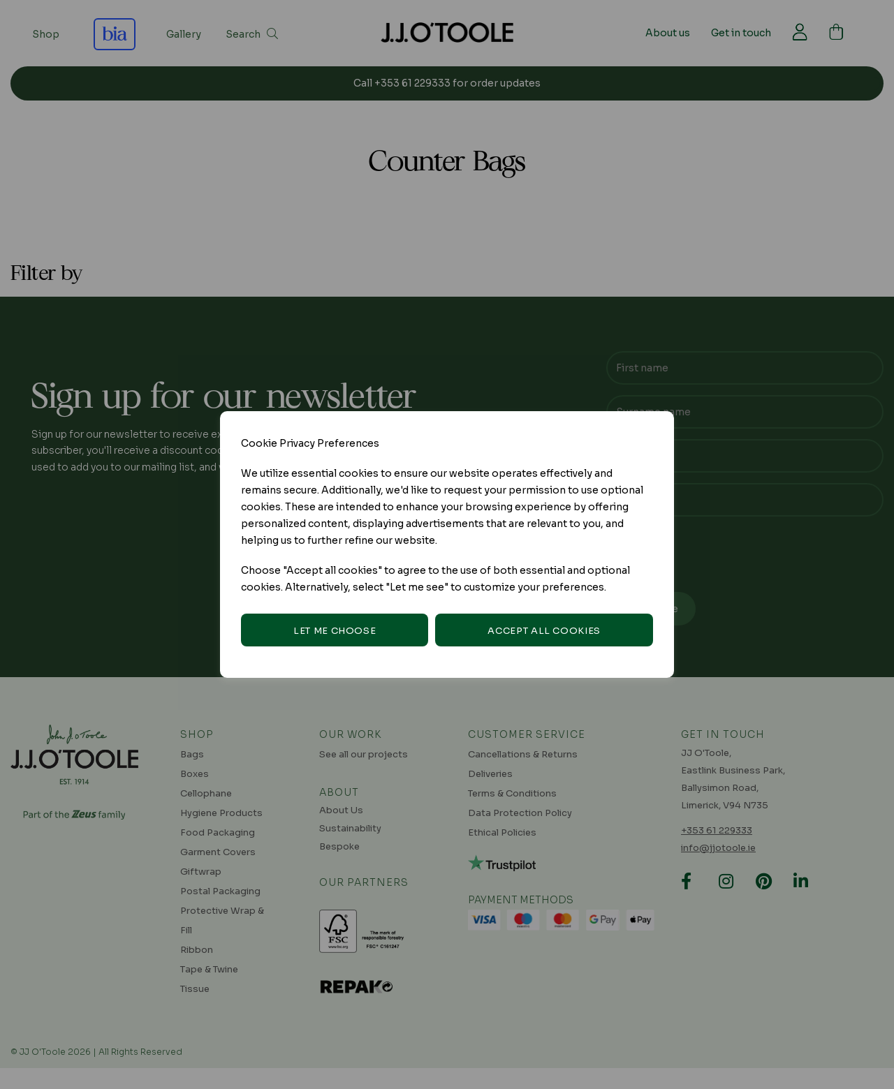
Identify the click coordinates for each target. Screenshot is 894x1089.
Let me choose (334, 631)
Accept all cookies (544, 631)
